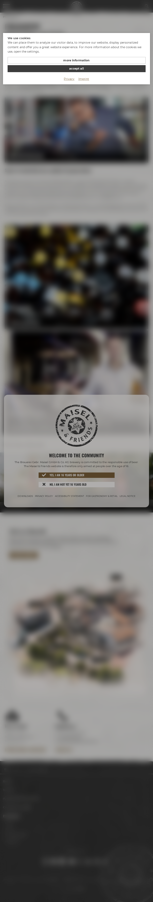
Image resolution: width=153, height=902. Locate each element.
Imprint (83, 79)
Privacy (69, 79)
